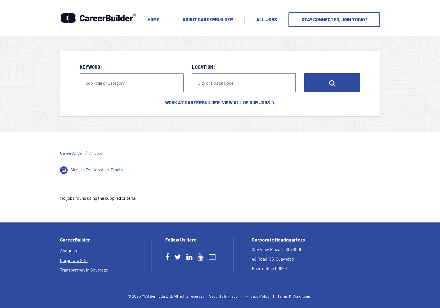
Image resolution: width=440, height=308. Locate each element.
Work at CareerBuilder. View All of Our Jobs (220, 102)
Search (332, 82)
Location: (203, 67)
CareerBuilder (71, 153)
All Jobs (266, 19)
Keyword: (91, 67)
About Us (68, 250)
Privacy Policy (257, 296)
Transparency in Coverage (84, 269)
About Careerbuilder (207, 19)
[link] (220, 153)
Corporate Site (74, 260)
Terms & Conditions (294, 296)
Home (153, 19)
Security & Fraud (223, 296)
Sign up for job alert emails (91, 169)
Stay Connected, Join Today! (334, 19)
